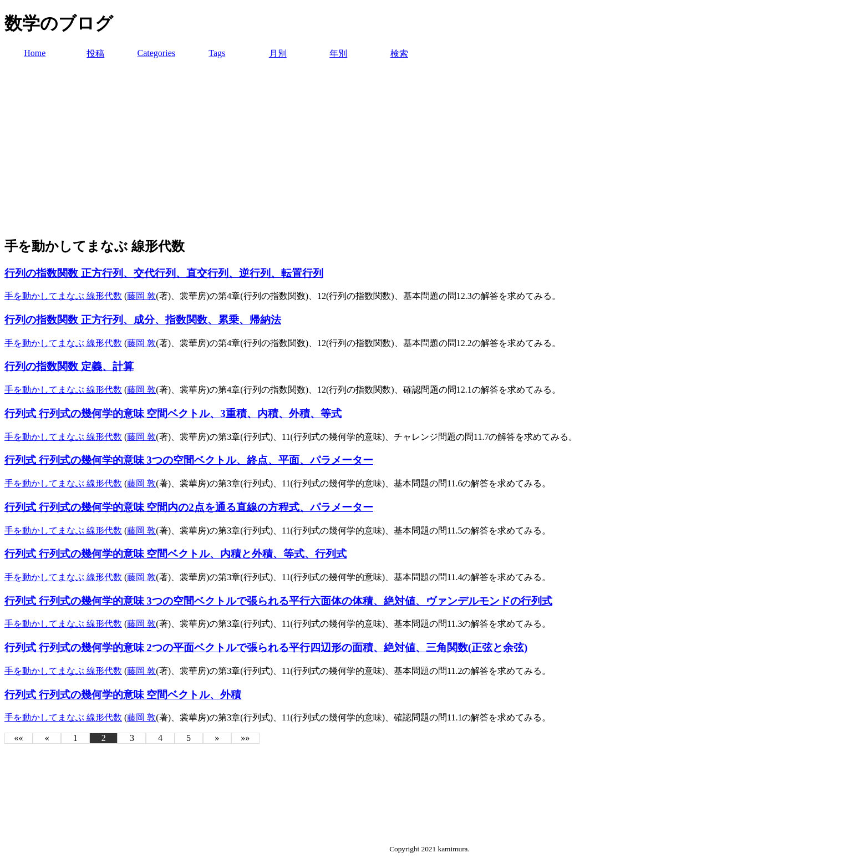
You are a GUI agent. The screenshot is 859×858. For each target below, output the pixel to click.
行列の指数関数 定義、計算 (69, 366)
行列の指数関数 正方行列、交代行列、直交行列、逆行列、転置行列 (163, 273)
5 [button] (188, 738)
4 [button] (160, 738)
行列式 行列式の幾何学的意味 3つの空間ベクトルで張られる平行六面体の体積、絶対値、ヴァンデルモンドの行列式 (278, 601)
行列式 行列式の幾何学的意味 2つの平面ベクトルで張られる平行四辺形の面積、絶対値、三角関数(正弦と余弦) (265, 647)
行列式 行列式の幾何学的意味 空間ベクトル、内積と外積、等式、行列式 (175, 554)
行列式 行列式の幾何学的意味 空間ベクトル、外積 (122, 694)
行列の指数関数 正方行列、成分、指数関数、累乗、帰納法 (142, 320)
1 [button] (75, 738)
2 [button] (103, 738)
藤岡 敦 (141, 296)
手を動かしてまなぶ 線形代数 (63, 296)
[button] (18, 738)
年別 (338, 53)
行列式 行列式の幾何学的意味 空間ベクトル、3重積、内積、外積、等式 (173, 413)
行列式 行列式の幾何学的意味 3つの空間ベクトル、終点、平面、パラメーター (188, 460)
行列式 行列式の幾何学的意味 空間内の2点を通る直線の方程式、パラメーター (188, 507)
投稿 (95, 53)
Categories (156, 53)
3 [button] (132, 738)
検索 (399, 53)
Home (34, 53)
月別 (278, 53)
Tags (217, 53)
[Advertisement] (430, 148)
